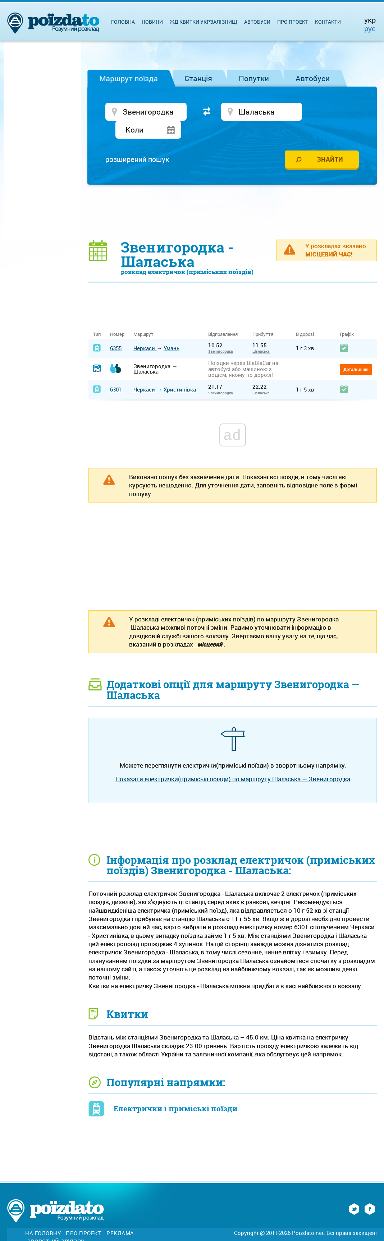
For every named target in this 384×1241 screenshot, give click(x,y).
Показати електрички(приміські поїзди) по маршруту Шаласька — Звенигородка (232, 762)
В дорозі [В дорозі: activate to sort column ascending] (305, 317)
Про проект (292, 21)
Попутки (254, 78)
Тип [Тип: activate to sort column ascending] (97, 317)
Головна (123, 21)
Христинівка (180, 372)
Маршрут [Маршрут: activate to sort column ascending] (143, 317)
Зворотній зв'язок (56, 1224)
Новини (152, 21)
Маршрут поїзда (128, 78)
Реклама (120, 1216)
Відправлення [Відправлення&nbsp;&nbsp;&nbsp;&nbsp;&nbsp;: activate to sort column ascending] (225, 317)
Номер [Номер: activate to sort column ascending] (117, 317)
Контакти (328, 21)
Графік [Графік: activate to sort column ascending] (347, 317)
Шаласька (261, 334)
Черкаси (144, 330)
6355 (116, 330)
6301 (116, 372)
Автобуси (313, 78)
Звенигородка (220, 334)
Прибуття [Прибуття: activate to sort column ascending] (262, 317)
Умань (171, 330)
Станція (198, 78)
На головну (43, 1216)
